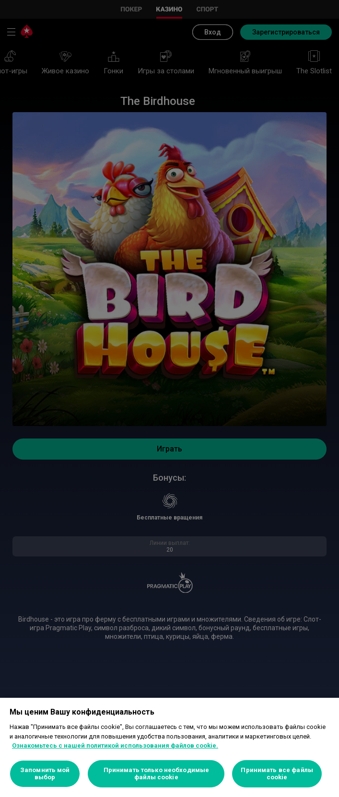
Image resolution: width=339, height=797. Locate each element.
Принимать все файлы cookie (277, 773)
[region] (169, 747)
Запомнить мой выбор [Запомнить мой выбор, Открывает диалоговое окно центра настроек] (45, 773)
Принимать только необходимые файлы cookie (157, 773)
